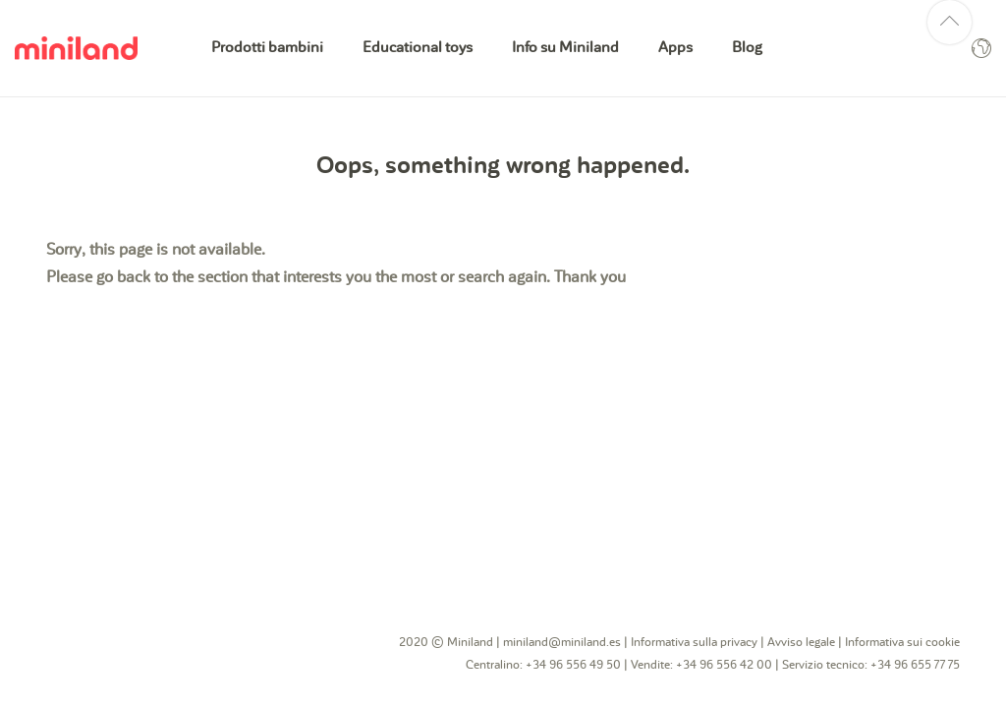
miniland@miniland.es (562, 642)
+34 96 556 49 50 (573, 665)
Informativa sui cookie (902, 642)
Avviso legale (801, 642)
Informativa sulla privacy (694, 642)
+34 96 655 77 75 (915, 665)
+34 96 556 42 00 (724, 665)
